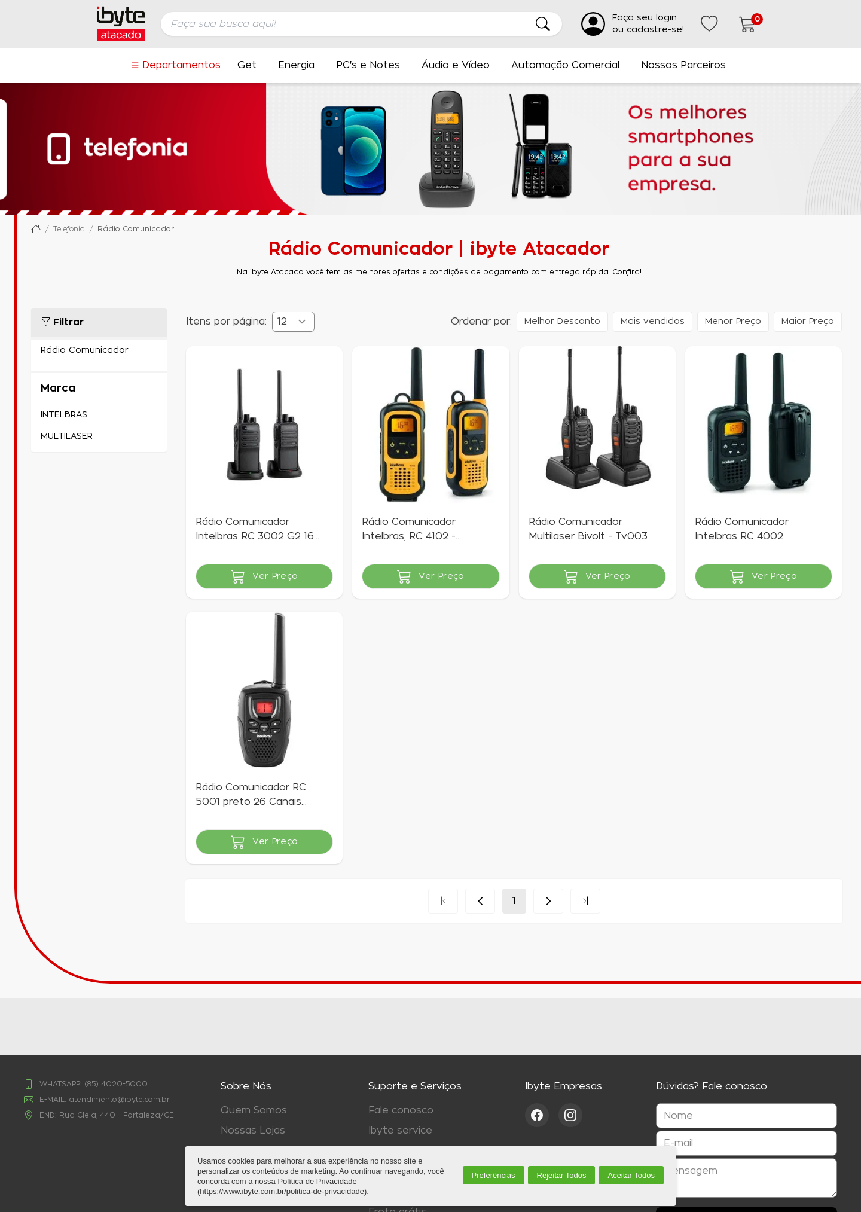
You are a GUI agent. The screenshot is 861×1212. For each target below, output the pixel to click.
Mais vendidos (653, 321)
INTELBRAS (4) (99, 415)
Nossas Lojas (253, 1130)
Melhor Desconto (562, 321)
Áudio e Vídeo (456, 65)
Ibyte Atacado (36, 229)
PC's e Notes (368, 65)
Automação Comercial (565, 65)
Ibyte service (400, 1130)
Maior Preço (807, 321)
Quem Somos (254, 1110)
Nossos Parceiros (683, 65)
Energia (296, 65)
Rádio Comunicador (135, 229)
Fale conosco (400, 1110)
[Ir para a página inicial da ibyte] (121, 23)
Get (247, 65)
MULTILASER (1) (99, 436)
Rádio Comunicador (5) (99, 350)
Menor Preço (733, 321)
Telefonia (69, 229)
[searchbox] (361, 24)
